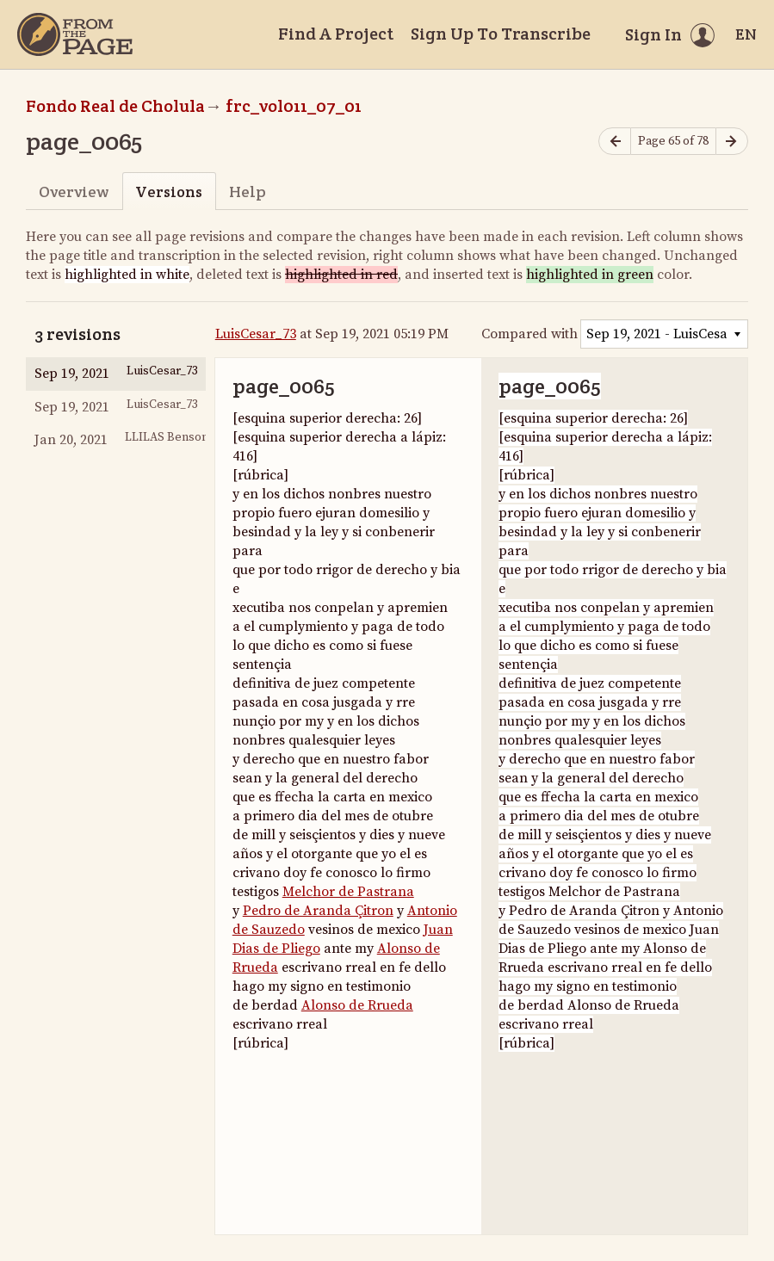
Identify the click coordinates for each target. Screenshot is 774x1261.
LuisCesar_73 (255, 334)
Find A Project (335, 33)
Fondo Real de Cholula (115, 106)
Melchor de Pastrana (348, 891)
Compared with (529, 334)
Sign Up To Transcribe (501, 33)
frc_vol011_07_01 (294, 106)
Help (247, 191)
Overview (73, 191)
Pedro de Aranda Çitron (318, 910)
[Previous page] (614, 141)
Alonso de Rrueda (357, 1005)
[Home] (75, 34)
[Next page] (731, 141)
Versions (168, 191)
